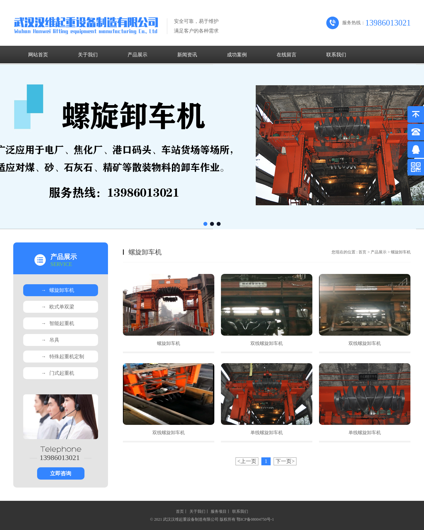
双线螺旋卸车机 (266, 343)
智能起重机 (57, 323)
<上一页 (247, 461)
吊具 (50, 340)
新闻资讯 (187, 54)
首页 (362, 252)
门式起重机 (57, 373)
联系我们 (336, 54)
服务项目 (219, 511)
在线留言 (286, 54)
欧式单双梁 (57, 306)
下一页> (285, 461)
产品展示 (137, 54)
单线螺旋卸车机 (266, 432)
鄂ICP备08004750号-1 (255, 519)
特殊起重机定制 (62, 356)
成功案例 (237, 54)
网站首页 (38, 54)
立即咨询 (60, 473)
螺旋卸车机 (57, 290)
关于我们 (88, 54)
